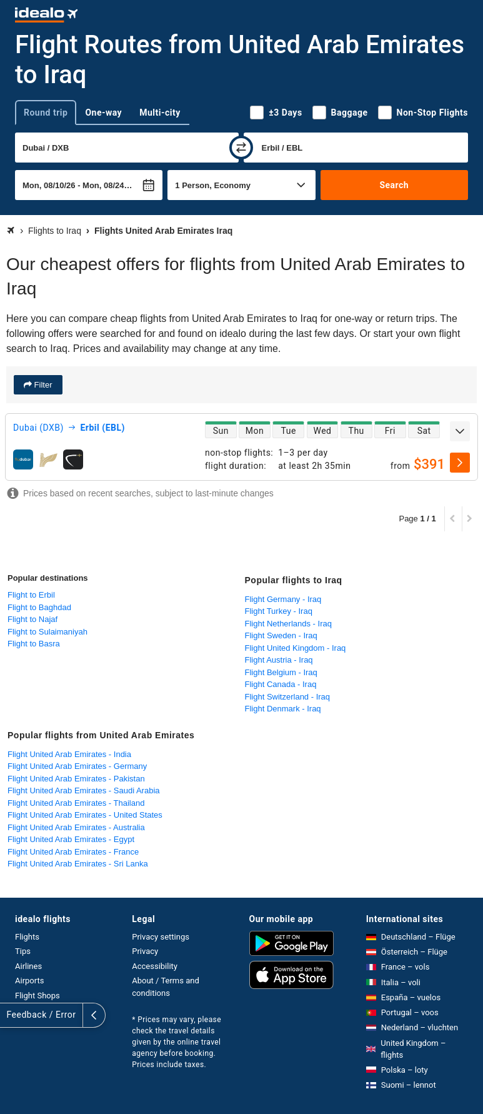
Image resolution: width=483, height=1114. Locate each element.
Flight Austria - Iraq (279, 660)
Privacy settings (160, 936)
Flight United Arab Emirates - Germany (77, 766)
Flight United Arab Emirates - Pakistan (76, 778)
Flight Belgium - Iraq (281, 672)
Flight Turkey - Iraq (278, 611)
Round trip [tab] (45, 113)
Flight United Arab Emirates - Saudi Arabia (83, 790)
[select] (460, 463)
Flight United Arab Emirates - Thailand (75, 803)
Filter (42, 384)
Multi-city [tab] (160, 113)
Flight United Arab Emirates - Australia (76, 827)
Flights (27, 936)
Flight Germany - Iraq (283, 599)
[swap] (241, 147)
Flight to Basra (33, 643)
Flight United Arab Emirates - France (73, 851)
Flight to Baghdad (39, 607)
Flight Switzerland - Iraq (288, 696)
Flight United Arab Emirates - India (69, 754)
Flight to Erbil (31, 595)
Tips (23, 951)
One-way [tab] (103, 113)
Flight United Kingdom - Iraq (295, 648)
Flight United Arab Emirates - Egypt (70, 839)
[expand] (460, 431)
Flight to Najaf (32, 619)
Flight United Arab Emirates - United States (84, 815)
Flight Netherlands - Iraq (288, 623)
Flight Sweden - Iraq (281, 635)
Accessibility (154, 966)
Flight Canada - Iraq (281, 684)
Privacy (145, 951)
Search (394, 185)
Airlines (28, 966)
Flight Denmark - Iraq (283, 708)
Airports (29, 980)
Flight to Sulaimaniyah (47, 631)
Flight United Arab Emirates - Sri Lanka (77, 863)
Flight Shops (37, 995)
